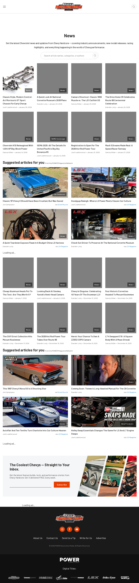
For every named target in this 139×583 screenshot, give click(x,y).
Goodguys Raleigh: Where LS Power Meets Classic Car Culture (101, 201)
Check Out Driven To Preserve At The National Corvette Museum (102, 243)
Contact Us (52, 538)
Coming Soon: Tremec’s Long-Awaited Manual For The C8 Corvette (103, 388)
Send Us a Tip (69, 538)
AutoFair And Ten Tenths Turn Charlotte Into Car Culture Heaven (34, 430)
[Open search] (133, 6)
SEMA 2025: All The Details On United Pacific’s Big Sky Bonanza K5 (51, 148)
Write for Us (86, 538)
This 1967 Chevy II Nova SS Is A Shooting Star (24, 388)
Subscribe (62, 484)
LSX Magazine (131, 204)
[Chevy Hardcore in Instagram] (62, 529)
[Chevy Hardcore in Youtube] (77, 529)
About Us (37, 538)
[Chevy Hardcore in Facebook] (69, 529)
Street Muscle (62, 204)
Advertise (101, 538)
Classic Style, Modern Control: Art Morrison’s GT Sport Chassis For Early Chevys (17, 100)
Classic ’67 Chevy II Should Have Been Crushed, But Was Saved (33, 201)
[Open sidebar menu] (4, 7)
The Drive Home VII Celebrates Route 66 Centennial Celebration (120, 100)
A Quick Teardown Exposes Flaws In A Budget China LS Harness (33, 243)
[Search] (94, 55)
